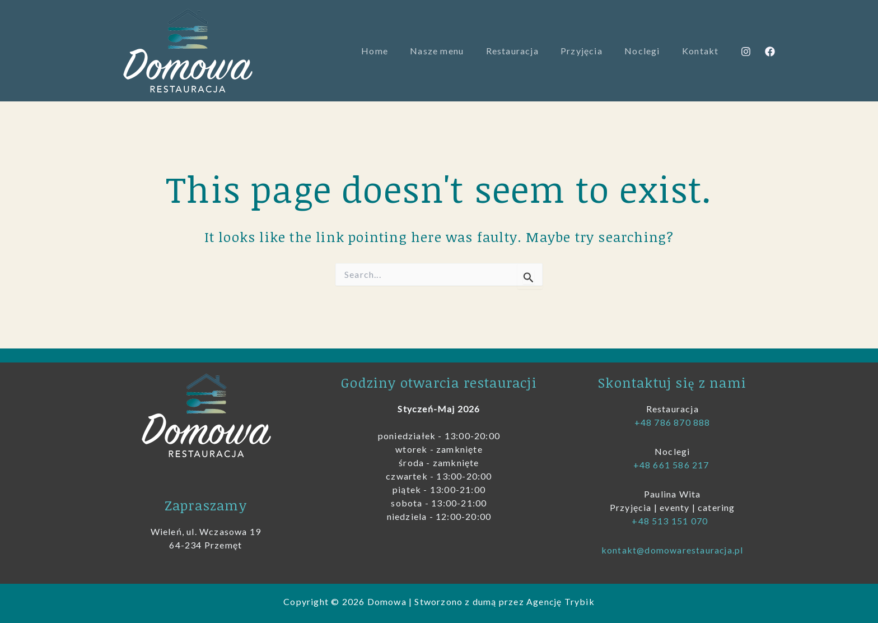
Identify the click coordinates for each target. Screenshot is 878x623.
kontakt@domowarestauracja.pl (672, 550)
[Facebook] (770, 52)
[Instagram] (746, 52)
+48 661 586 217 (672, 464)
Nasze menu (455, 50)
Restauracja (526, 50)
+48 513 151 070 (671, 520)
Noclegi (648, 50)
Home (397, 50)
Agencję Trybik (560, 601)
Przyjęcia (592, 50)
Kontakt (702, 50)
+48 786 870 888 (672, 422)
